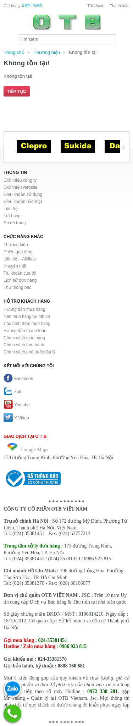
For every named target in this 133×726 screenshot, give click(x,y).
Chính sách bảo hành (24, 344)
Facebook (18, 378)
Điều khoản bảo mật (23, 201)
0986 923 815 (97, 558)
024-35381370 (52, 659)
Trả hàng (12, 215)
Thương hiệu (46, 52)
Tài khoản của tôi (20, 273)
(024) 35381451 (28, 533)
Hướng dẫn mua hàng (24, 309)
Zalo (13, 391)
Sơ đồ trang (15, 222)
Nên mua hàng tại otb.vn (27, 316)
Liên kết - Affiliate (20, 259)
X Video (16, 418)
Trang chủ (14, 52)
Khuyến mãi (15, 266)
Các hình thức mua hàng (27, 323)
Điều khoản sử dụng (23, 194)
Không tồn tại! (83, 52)
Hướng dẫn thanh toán (25, 330)
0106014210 (91, 614)
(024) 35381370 (64, 558)
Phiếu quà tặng (18, 251)
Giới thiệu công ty (20, 180)
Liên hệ (11, 208)
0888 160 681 (71, 666)
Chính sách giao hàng (24, 337)
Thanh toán (119, 6)
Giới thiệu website (20, 187)
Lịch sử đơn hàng (20, 280)
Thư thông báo (18, 287)
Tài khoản (95, 6)
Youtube (17, 404)
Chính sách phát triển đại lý (29, 352)
